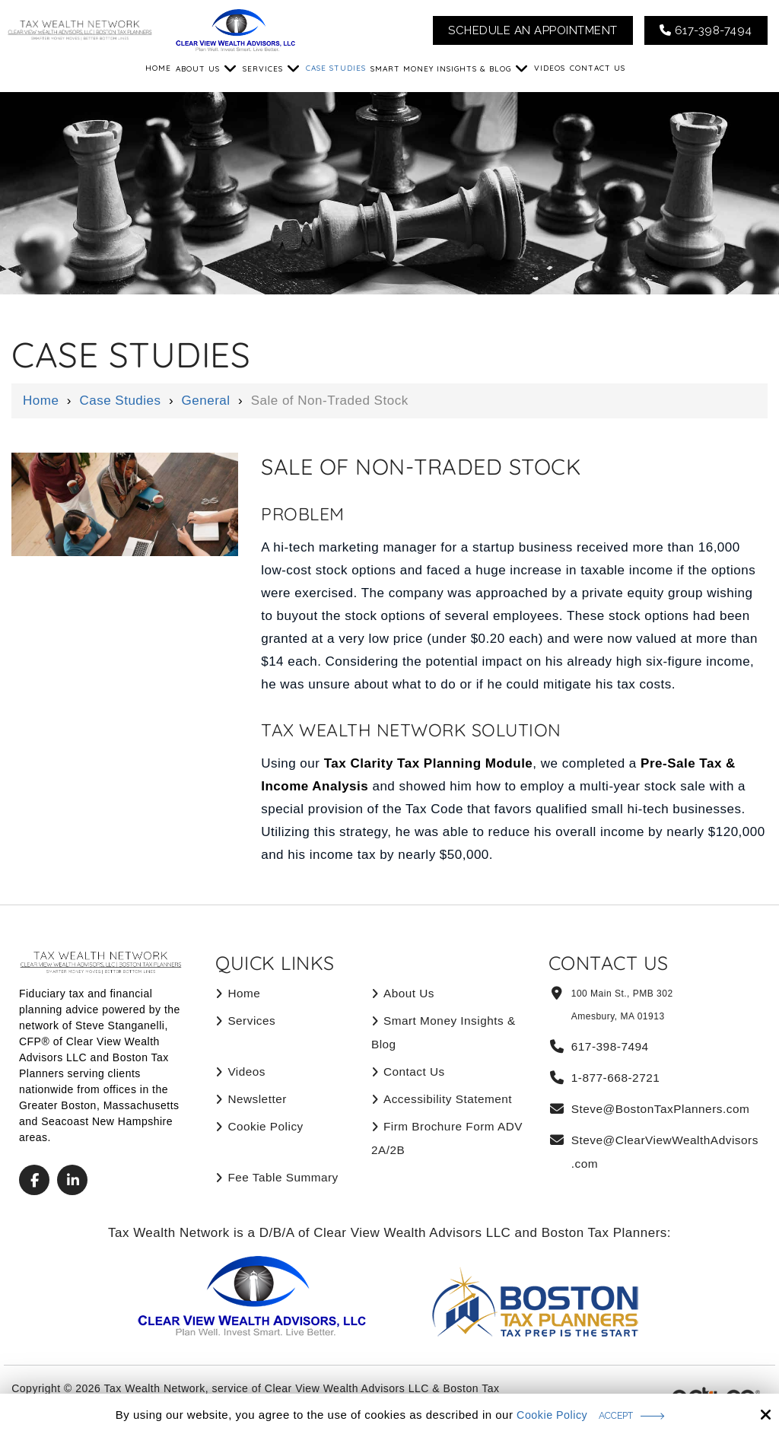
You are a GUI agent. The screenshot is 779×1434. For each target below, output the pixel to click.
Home (41, 400)
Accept (617, 1414)
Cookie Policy (546, 1413)
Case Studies (120, 400)
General (206, 400)
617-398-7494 (706, 30)
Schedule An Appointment (533, 30)
